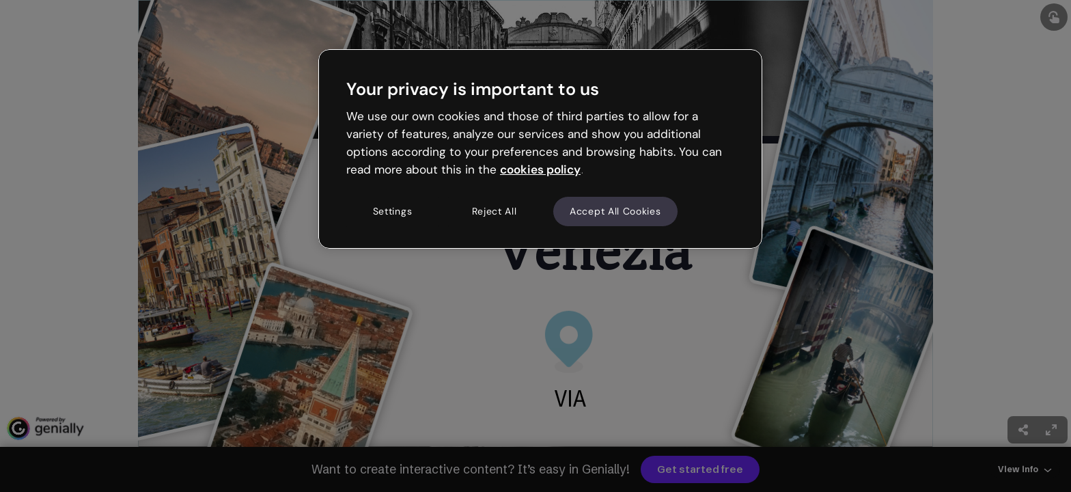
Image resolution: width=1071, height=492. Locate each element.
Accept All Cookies (615, 211)
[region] (540, 149)
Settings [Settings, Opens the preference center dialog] (393, 211)
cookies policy (540, 169)
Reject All (494, 211)
